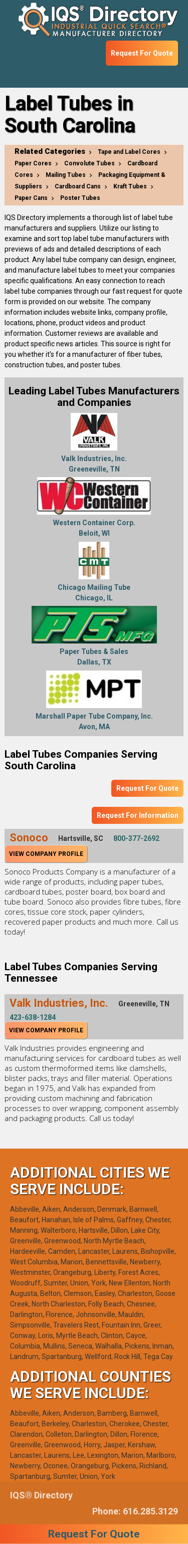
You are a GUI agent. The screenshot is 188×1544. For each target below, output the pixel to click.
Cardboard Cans (78, 186)
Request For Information (137, 815)
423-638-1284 (33, 1017)
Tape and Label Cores (129, 151)
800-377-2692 (136, 838)
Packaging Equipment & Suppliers (90, 180)
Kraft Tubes (130, 186)
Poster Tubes (80, 197)
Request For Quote (142, 53)
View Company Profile (46, 853)
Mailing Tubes (66, 174)
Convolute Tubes (89, 163)
